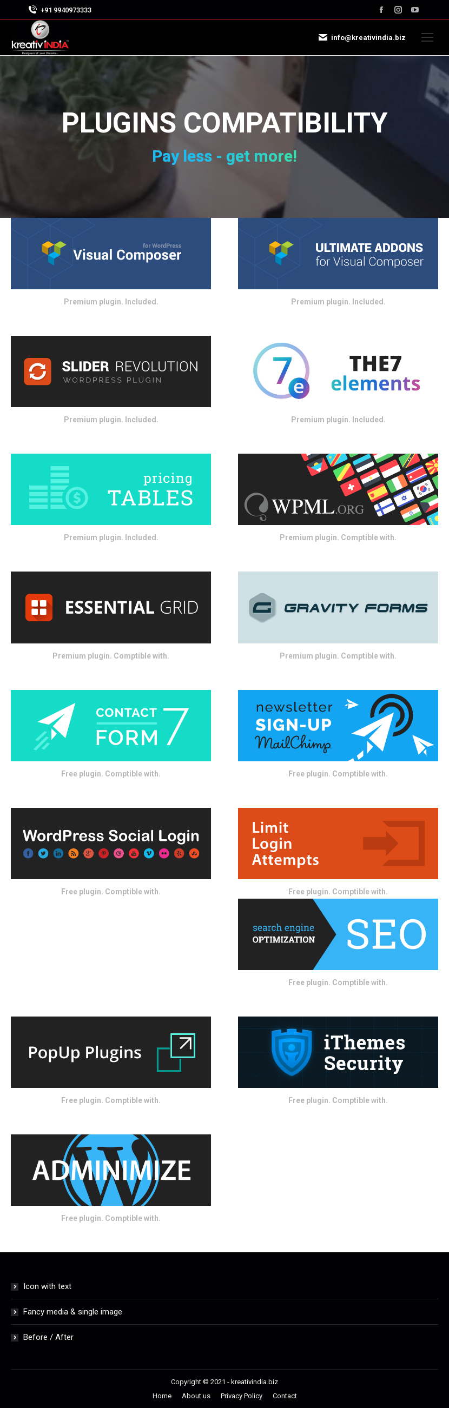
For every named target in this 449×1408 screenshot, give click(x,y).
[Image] (111, 253)
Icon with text (47, 1286)
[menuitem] (162, 1396)
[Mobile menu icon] (427, 37)
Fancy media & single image (72, 1312)
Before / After (48, 1337)
